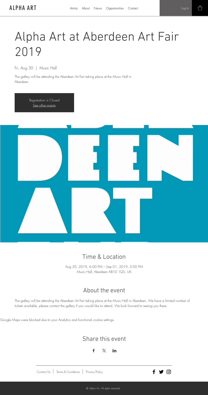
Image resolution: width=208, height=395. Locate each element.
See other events (44, 105)
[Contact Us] (43, 371)
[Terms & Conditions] (68, 371)
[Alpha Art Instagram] (169, 372)
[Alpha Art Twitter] (161, 372)
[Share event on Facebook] (94, 350)
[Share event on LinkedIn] (114, 350)
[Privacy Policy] (94, 371)
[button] (200, 8)
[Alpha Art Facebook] (154, 372)
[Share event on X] (104, 350)
